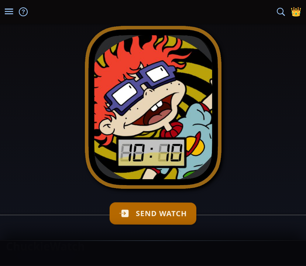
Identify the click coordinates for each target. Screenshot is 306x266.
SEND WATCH (156, 213)
